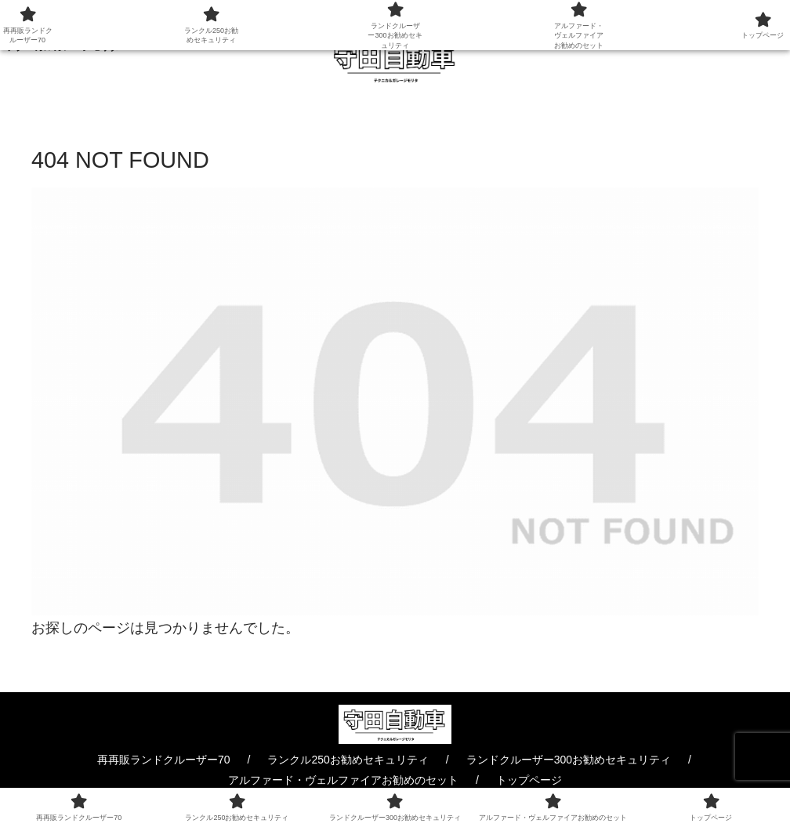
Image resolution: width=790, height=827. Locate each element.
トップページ (529, 780)
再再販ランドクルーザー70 (163, 759)
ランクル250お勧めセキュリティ (347, 759)
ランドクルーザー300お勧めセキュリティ (568, 759)
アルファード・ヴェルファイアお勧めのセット (343, 780)
